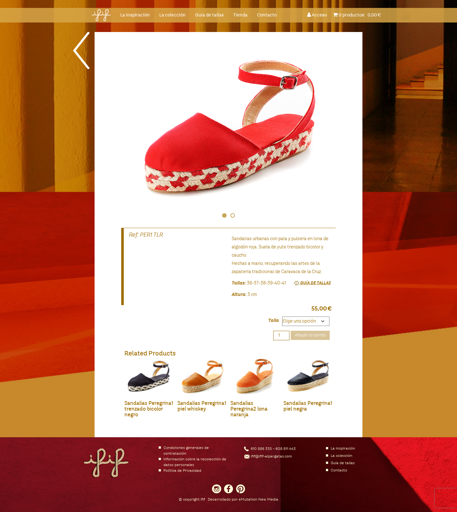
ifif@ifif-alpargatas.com (271, 456)
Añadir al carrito (310, 335)
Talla (273, 320)
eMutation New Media (258, 500)
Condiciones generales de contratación (186, 451)
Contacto (267, 15)
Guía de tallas (209, 15)
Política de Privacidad (182, 471)
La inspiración (135, 15)
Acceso (318, 14)
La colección (172, 15)
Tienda (240, 15)
